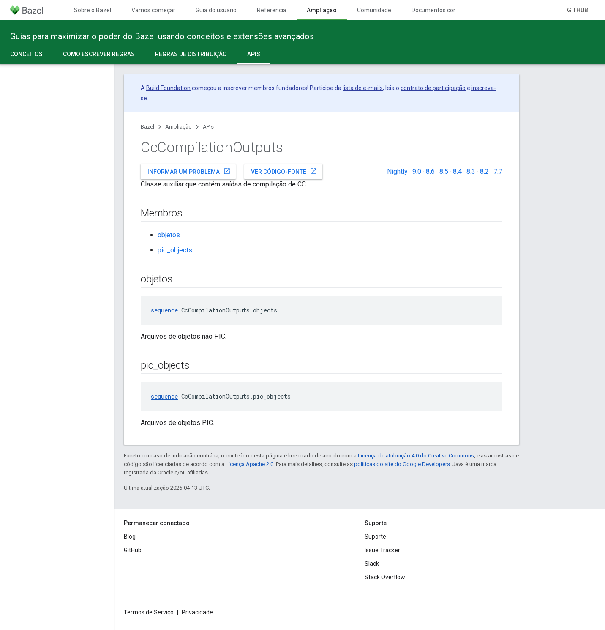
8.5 (443, 171)
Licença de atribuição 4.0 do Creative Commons (416, 455)
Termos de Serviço (149, 612)
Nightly (397, 171)
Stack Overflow (385, 577)
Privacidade (197, 612)
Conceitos (26, 54)
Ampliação (178, 126)
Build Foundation (168, 88)
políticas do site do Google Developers (402, 464)
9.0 (416, 171)
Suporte (375, 536)
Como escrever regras (99, 54)
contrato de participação (433, 88)
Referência (271, 10)
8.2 (484, 171)
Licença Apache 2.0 (249, 464)
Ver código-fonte (284, 171)
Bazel (147, 126)
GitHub (577, 10)
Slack (372, 563)
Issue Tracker (382, 550)
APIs (208, 126)
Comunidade (374, 10)
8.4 (457, 171)
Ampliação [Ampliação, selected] (322, 10)
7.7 (497, 171)
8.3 (470, 171)
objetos (169, 235)
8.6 (430, 171)
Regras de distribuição (191, 54)
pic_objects (175, 250)
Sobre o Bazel (92, 10)
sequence (164, 310)
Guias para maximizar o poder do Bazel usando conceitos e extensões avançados (162, 36)
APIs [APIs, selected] (253, 54)
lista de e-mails (363, 88)
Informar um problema (189, 171)
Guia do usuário (216, 10)
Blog (130, 536)
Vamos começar (153, 10)
